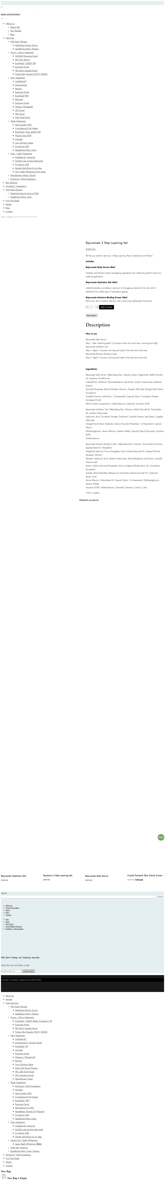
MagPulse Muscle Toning (26, 45)
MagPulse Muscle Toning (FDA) (24, 193)
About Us (9, 905)
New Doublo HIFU (23, 124)
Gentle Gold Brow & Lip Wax (28, 168)
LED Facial (20, 110)
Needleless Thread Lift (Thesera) (30, 1111)
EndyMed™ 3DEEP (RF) (25, 63)
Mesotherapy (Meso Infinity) (23, 175)
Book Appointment (10, 14)
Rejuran (18, 88)
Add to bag (106, 307)
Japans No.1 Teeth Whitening (23, 1140)
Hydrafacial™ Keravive (25, 157)
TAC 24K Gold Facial (24, 1071)
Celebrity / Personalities (14, 929)
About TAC (15, 27)
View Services (12, 1003)
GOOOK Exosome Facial (26, 56)
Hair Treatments (17, 1122)
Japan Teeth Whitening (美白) (28, 1144)
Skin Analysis (11, 182)
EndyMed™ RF (21, 1046)
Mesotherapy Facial (24, 1078)
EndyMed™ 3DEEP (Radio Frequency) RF (33, 1021)
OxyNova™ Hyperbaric (16, 186)
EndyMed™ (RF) (22, 1100)
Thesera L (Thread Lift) (25, 1057)
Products (10, 216)
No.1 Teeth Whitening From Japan (30, 171)
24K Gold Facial (22, 117)
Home (3, 216)
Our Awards (15, 30)
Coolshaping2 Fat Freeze (26, 128)
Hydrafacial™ (21, 81)
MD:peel (19, 99)
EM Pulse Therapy (18, 41)
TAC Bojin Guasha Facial (26, 70)
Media (8, 204)
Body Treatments (18, 121)
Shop (7, 922)
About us (10, 23)
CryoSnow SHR (22, 146)
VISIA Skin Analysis (19, 1147)
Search (4, 893)
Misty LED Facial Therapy (26, 1068)
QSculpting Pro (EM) (24, 1107)
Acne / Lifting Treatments (22, 52)
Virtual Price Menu (12, 908)
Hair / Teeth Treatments (21, 153)
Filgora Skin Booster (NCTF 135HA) (31, 74)
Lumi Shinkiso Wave (24, 142)
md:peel (19, 139)
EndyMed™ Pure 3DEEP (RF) (28, 132)
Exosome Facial (22, 67)
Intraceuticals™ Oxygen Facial (28, 1042)
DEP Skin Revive (22, 59)
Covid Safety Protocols (14, 926)
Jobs (7, 919)
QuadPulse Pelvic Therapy (27, 48)
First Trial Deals (12, 200)
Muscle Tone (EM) (23, 135)
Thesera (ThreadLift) (24, 106)
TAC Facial (20, 114)
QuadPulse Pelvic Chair (25, 150)
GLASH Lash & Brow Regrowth (29, 161)
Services (10, 38)
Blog (12, 34)
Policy (8, 910)
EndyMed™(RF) (22, 95)
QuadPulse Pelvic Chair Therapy (25, 1151)
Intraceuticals (21, 85)
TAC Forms (9, 924)
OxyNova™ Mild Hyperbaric (23, 179)
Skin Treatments (17, 77)
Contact (9, 211)
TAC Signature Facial (24, 1075)
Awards (9, 999)
